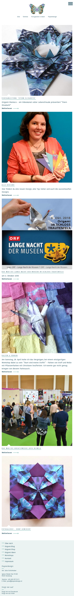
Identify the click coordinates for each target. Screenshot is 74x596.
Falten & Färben (10, 356)
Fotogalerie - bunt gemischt (16, 529)
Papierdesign (52, 17)
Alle (18, 17)
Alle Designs (8, 185)
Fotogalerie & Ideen (38, 17)
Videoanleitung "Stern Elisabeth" (19, 98)
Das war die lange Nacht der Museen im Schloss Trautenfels (33, 272)
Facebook (14, 591)
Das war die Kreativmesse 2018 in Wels (21, 448)
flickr (13, 593)
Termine (25, 17)
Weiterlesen (7, 108)
